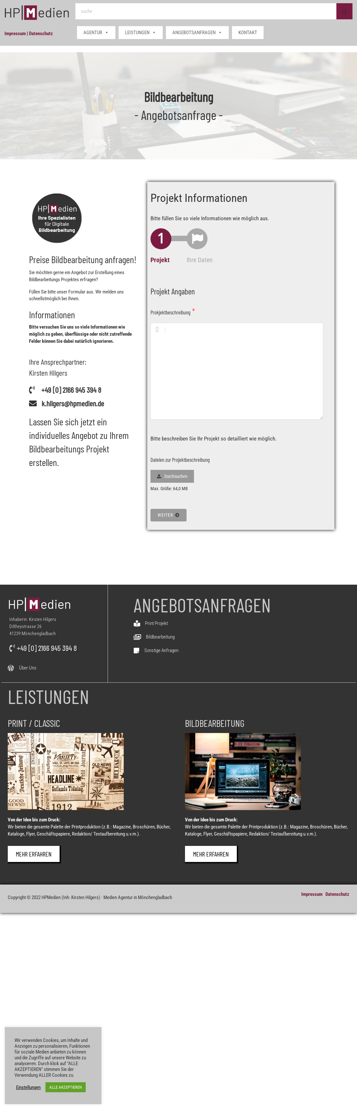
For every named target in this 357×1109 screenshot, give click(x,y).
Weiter (168, 515)
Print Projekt (156, 623)
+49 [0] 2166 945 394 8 (71, 389)
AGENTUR (96, 32)
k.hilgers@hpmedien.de (73, 403)
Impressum (15, 33)
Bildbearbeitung (160, 637)
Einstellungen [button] (28, 1087)
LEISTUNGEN (140, 32)
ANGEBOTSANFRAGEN (197, 32)
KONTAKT (247, 32)
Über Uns (27, 668)
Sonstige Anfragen (161, 650)
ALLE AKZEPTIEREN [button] (65, 1087)
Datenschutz (41, 33)
